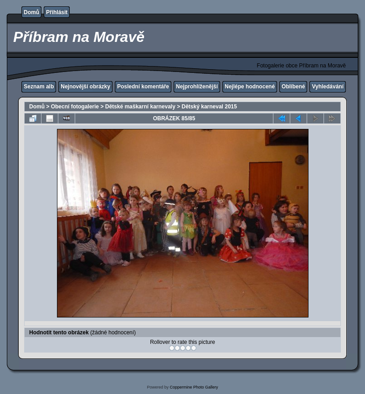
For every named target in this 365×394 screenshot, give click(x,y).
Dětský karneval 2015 (209, 106)
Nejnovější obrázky (85, 86)
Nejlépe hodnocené (250, 86)
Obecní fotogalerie (75, 106)
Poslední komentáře (143, 86)
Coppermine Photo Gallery (194, 387)
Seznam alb (39, 86)
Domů (31, 12)
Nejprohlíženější (197, 86)
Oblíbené (293, 86)
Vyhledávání (328, 86)
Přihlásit (56, 12)
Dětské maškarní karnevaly (140, 106)
